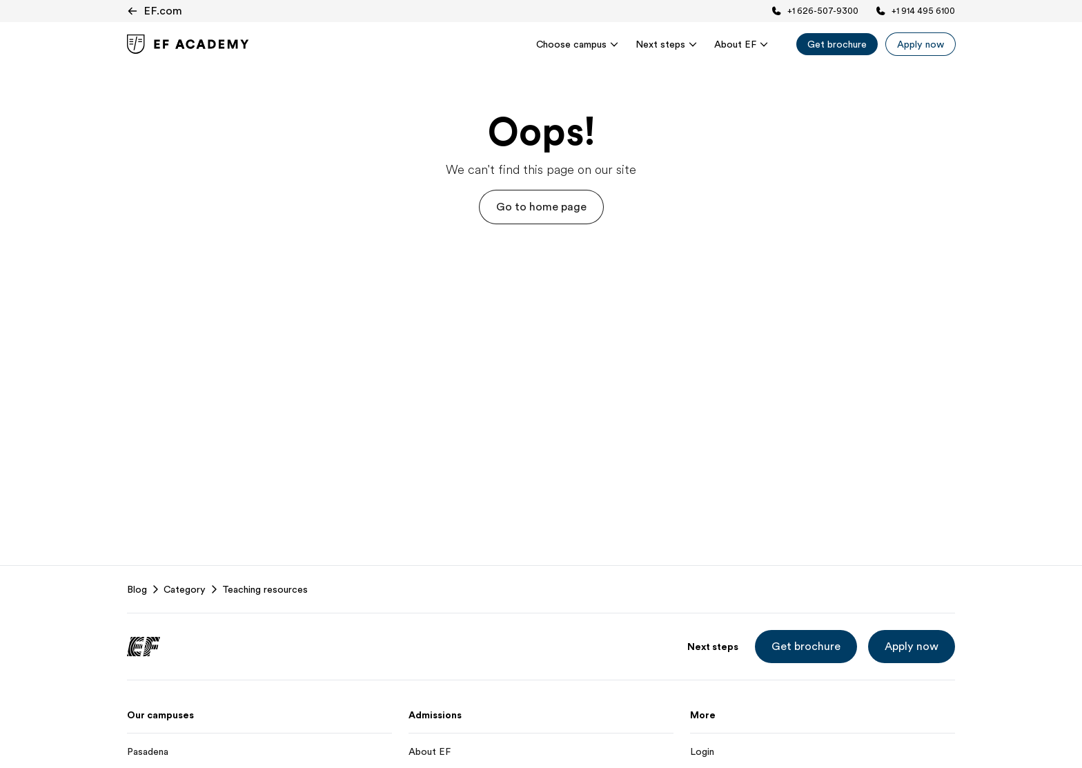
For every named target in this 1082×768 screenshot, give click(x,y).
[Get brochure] (837, 44)
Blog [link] (137, 589)
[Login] (822, 751)
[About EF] (541, 751)
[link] (188, 44)
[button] (541, 207)
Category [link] (185, 589)
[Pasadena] (259, 751)
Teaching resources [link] (265, 589)
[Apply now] (920, 44)
